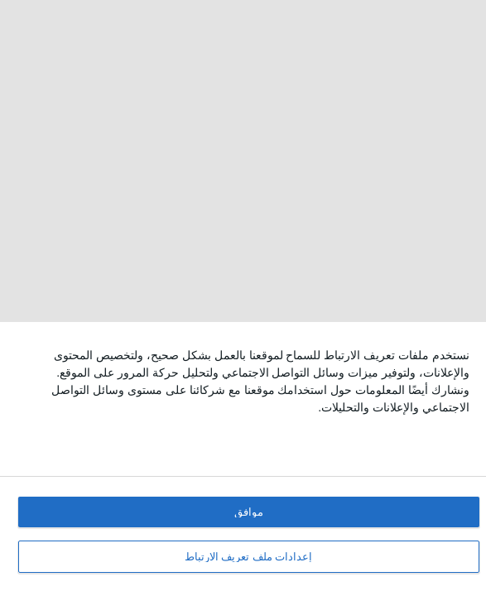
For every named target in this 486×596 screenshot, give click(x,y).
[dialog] (243, 459)
